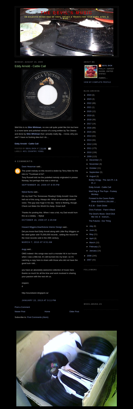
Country (32, 151)
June (91, 230)
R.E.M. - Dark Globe (98, 205)
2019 (89, 115)
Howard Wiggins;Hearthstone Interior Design (42, 227)
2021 (89, 107)
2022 (89, 103)
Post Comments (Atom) (37, 317)
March (92, 242)
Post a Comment (22, 307)
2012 (89, 144)
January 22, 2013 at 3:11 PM (39, 300)
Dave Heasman (29, 166)
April (91, 238)
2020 (89, 111)
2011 (89, 148)
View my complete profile (97, 82)
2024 (89, 95)
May (91, 234)
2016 (89, 128)
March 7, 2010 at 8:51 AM (37, 242)
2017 (89, 123)
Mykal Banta (27, 192)
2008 (89, 256)
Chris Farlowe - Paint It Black (102, 210)
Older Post (74, 311)
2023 (89, 99)
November (94, 164)
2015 (89, 132)
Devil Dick (107, 66)
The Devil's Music (67, 13)
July (91, 226)
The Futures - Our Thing (100, 221)
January (93, 250)
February (93, 246)
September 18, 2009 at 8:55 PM (41, 185)
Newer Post (20, 311)
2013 (89, 140)
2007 (89, 260)
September (94, 172)
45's (25, 151)
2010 (89, 152)
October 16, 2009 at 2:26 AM (39, 220)
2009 (89, 156)
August (92, 176)
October (93, 168)
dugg (24, 249)
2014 (89, 136)
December (94, 160)
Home (47, 311)
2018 (89, 119)
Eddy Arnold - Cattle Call (100, 187)
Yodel (41, 151)
